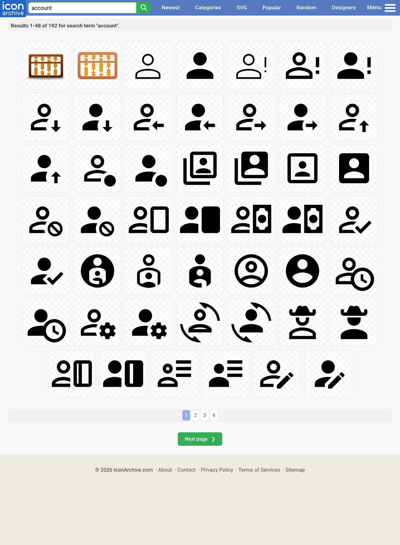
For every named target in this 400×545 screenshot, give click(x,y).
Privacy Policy (217, 470)
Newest (170, 7)
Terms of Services (259, 470)
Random (306, 7)
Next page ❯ (200, 439)
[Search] (143, 8)
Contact (186, 470)
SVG (242, 7)
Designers (344, 7)
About (165, 470)
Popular (271, 7)
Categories (208, 7)
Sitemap (295, 470)
